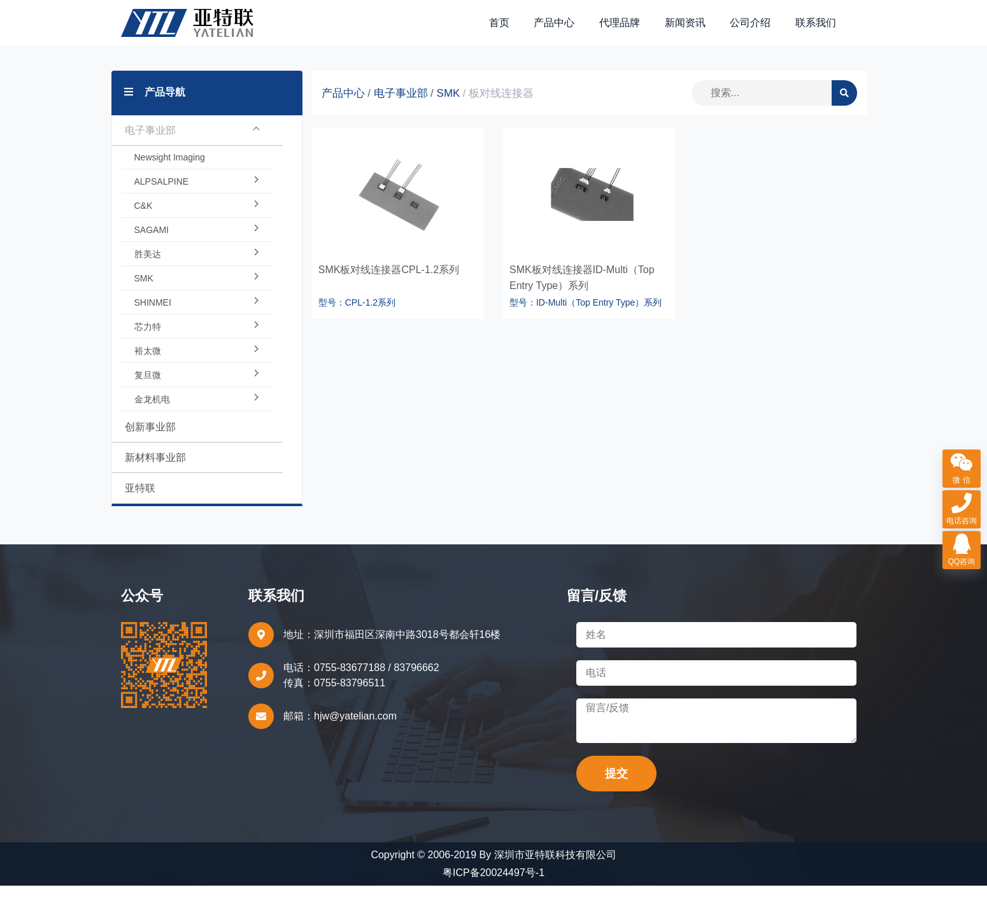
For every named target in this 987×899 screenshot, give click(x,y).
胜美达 (197, 267)
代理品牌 (629, 29)
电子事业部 (192, 144)
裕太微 (197, 364)
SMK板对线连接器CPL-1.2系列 (388, 283)
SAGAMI (197, 243)
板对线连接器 (501, 107)
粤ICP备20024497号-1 (493, 886)
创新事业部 (150, 440)
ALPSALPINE (197, 195)
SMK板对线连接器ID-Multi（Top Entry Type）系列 (582, 291)
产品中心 (566, 29)
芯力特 (197, 340)
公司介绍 (754, 29)
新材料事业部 (155, 470)
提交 (616, 787)
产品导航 (154, 105)
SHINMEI (197, 316)
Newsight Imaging (169, 171)
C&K (197, 219)
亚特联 (140, 501)
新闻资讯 (691, 29)
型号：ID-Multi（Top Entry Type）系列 (585, 316)
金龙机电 (197, 412)
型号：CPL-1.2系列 (356, 316)
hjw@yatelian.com (355, 729)
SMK (197, 291)
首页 (514, 29)
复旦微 (197, 388)
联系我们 (817, 29)
